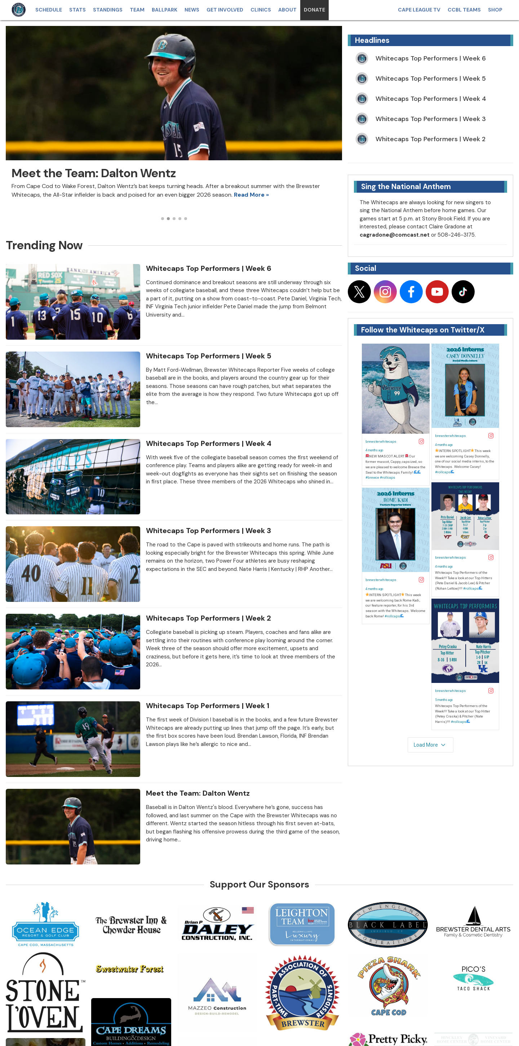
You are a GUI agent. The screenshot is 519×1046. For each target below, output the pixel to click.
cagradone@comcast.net (395, 234)
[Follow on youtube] (437, 291)
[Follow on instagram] (385, 291)
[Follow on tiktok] (463, 291)
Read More (249, 194)
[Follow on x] (359, 291)
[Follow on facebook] (411, 291)
